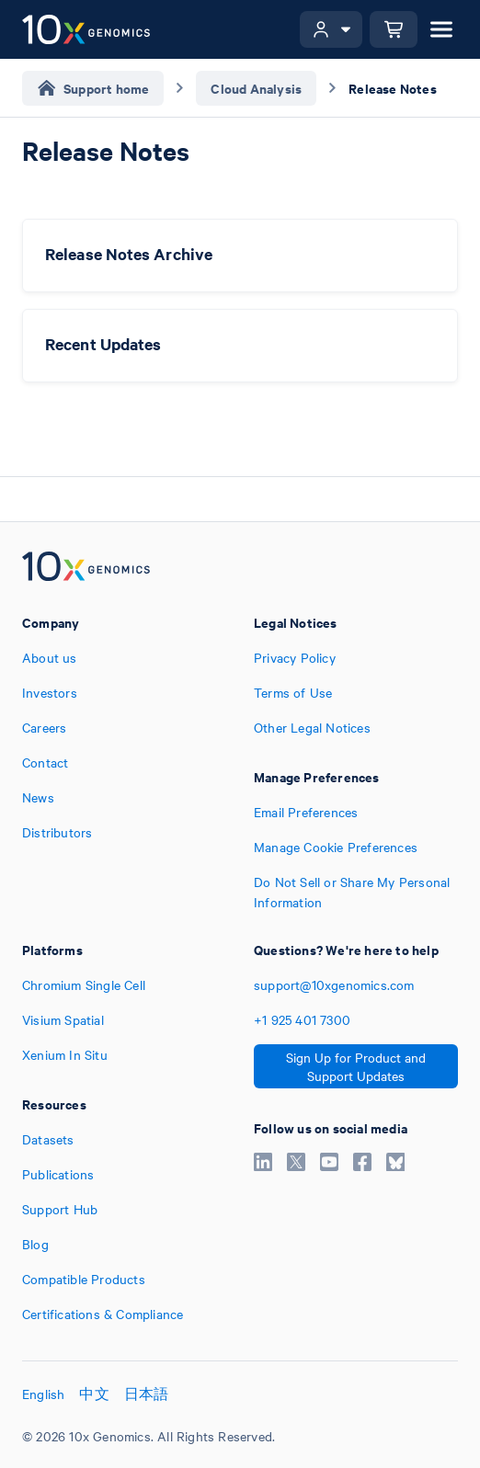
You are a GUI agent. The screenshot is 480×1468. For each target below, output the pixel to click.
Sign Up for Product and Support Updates (356, 1066)
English (43, 1393)
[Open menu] (441, 29)
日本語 (146, 1393)
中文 (94, 1393)
